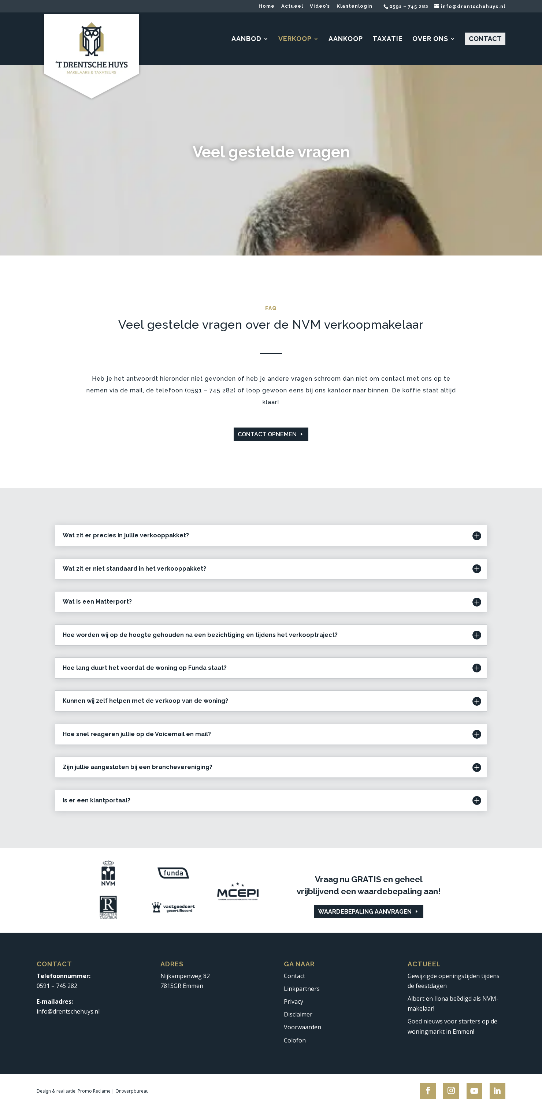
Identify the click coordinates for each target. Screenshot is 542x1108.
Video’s (320, 6)
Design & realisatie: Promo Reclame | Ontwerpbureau (93, 1091)
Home (267, 6)
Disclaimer (298, 1014)
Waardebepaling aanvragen (365, 911)
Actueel (292, 6)
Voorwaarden (302, 1027)
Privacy (293, 1001)
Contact (294, 976)
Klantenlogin (354, 6)
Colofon (295, 1040)
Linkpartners (302, 989)
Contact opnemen (267, 434)
